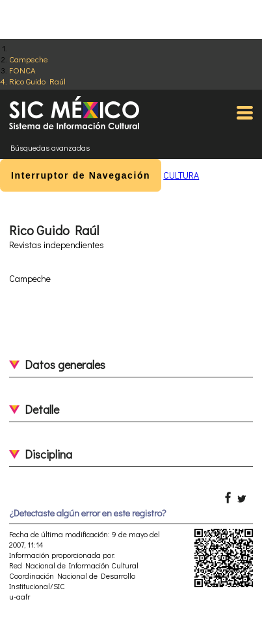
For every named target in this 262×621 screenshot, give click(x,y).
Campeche (28, 58)
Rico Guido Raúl (37, 80)
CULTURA (181, 175)
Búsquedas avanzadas (50, 147)
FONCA (22, 69)
